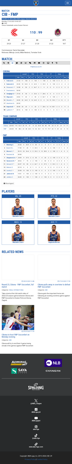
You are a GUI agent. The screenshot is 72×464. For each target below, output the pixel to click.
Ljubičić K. (10, 110)
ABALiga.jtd (36, 410)
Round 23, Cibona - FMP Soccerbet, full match (18, 285)
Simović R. (10, 164)
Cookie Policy (42, 459)
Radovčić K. (10, 84)
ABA (46, 290)
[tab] (4, 63)
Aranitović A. (10, 103)
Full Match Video (19, 290)
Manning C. (10, 145)
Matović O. (10, 167)
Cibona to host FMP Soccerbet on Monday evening (15, 335)
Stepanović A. (11, 158)
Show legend (9, 183)
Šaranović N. (11, 161)
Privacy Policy (30, 459)
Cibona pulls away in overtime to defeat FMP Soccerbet (54, 285)
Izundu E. (9, 170)
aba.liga (36, 427)
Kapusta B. (10, 107)
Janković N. (10, 174)
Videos (11, 290)
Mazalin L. (10, 100)
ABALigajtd (36, 419)
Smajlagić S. (10, 94)
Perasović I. (10, 87)
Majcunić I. (10, 97)
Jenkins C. (10, 177)
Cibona (6, 71)
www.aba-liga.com (36, 445)
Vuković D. (10, 81)
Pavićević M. (10, 154)
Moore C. (10, 151)
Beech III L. (10, 148)
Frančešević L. (11, 90)
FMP (5, 129)
